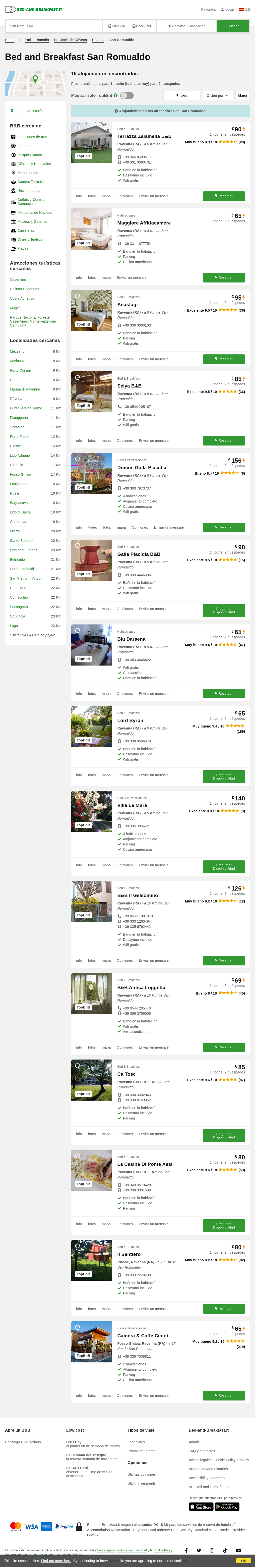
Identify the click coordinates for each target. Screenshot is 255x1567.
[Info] (116, 95)
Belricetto (17, 559)
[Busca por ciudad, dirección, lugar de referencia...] (54, 26)
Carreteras (25, 230)
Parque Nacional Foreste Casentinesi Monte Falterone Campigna (33, 321)
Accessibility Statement (207, 1478)
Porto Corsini (20, 370)
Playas (22, 248)
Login (227, 9)
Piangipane (19, 418)
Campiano (18, 588)
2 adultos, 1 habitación (186, 26)
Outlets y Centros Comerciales (31, 202)
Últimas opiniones (142, 1474)
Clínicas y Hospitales (34, 164)
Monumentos (27, 173)
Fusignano (18, 484)
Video (92, 527)
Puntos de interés (141, 1451)
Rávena (98, 40)
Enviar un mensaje (154, 196)
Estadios (24, 146)
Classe (15, 446)
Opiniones (125, 196)
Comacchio (19, 597)
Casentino (18, 279)
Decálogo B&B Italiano (23, 1442)
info (79, 196)
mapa (106, 196)
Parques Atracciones (33, 155)
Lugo (14, 626)
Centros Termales (31, 182)
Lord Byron (130, 720)
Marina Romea (21, 361)
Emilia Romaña (37, 40)
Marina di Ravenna (25, 389)
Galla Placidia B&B (139, 554)
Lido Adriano (20, 455)
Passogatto (19, 607)
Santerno (17, 427)
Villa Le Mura (132, 805)
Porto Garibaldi (22, 569)
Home (9, 40)
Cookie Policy (163, 1550)
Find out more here (56, 1561)
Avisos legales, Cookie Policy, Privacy (219, 1460)
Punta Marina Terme (26, 408)
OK (243, 1561)
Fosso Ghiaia (20, 474)
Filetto (15, 531)
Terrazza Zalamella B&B (144, 136)
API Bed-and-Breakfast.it (208, 1487)
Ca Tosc (126, 1074)
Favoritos (208, 9)
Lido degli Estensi (24, 550)
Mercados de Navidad (34, 213)
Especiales (136, 1442)
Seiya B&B (129, 386)
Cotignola (17, 616)
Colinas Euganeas (24, 289)
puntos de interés (26, 111)
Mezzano (17, 351)
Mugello (16, 308)
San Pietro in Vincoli (26, 578)
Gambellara (19, 522)
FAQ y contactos (202, 1451)
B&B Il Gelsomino (137, 895)
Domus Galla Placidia (141, 467)
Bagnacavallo (20, 503)
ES (244, 9)
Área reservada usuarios (208, 1469)
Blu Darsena (131, 639)
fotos (92, 196)
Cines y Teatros (29, 239)
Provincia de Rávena (70, 40)
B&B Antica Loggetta (141, 987)
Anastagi (127, 304)
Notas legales (106, 1550)
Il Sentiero (129, 1254)
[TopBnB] (127, 95)
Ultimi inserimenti (141, 1483)
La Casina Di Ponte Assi (144, 1164)
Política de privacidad (132, 1550)
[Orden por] (218, 95)
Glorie (15, 380)
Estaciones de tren (32, 137)
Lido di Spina (20, 512)
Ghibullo (16, 465)
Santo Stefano (21, 541)
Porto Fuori (19, 437)
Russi (14, 493)
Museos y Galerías (32, 222)
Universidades (28, 191)
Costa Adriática (22, 298)
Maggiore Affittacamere (144, 222)
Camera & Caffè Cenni (142, 1335)
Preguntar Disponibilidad (224, 610)
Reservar (224, 196)
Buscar (233, 26)
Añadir (194, 1442)
